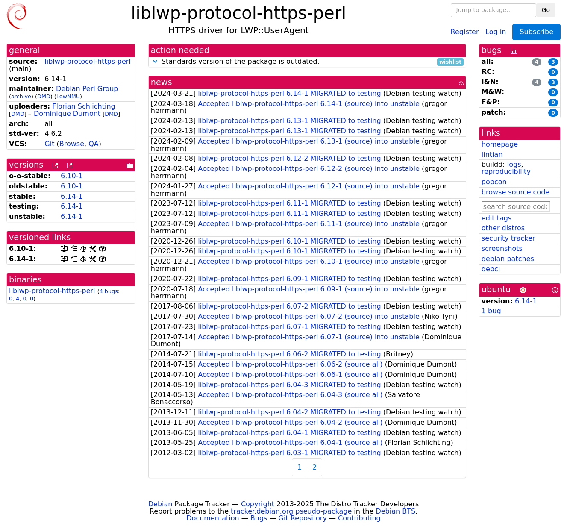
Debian (160, 504)
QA (93, 144)
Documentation (212, 518)
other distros (503, 228)
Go (546, 9)
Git (49, 144)
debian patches (508, 259)
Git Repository (303, 518)
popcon (494, 182)
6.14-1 (72, 196)
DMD (43, 96)
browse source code (515, 192)
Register (465, 31)
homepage (500, 144)
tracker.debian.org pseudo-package (291, 511)
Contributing (359, 518)
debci (491, 269)
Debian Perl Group (87, 89)
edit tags (496, 218)
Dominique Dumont (67, 113)
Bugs (258, 518)
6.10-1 (72, 176)
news (161, 82)
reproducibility (506, 172)
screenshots (502, 248)
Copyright (257, 504)
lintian (492, 154)
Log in (495, 31)
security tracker (508, 238)
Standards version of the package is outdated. (307, 61)
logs (514, 164)
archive (21, 96)
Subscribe (536, 32)
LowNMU (68, 96)
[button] (155, 61)
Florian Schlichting (83, 106)
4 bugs (109, 291)
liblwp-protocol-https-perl (87, 61)
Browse (71, 144)
